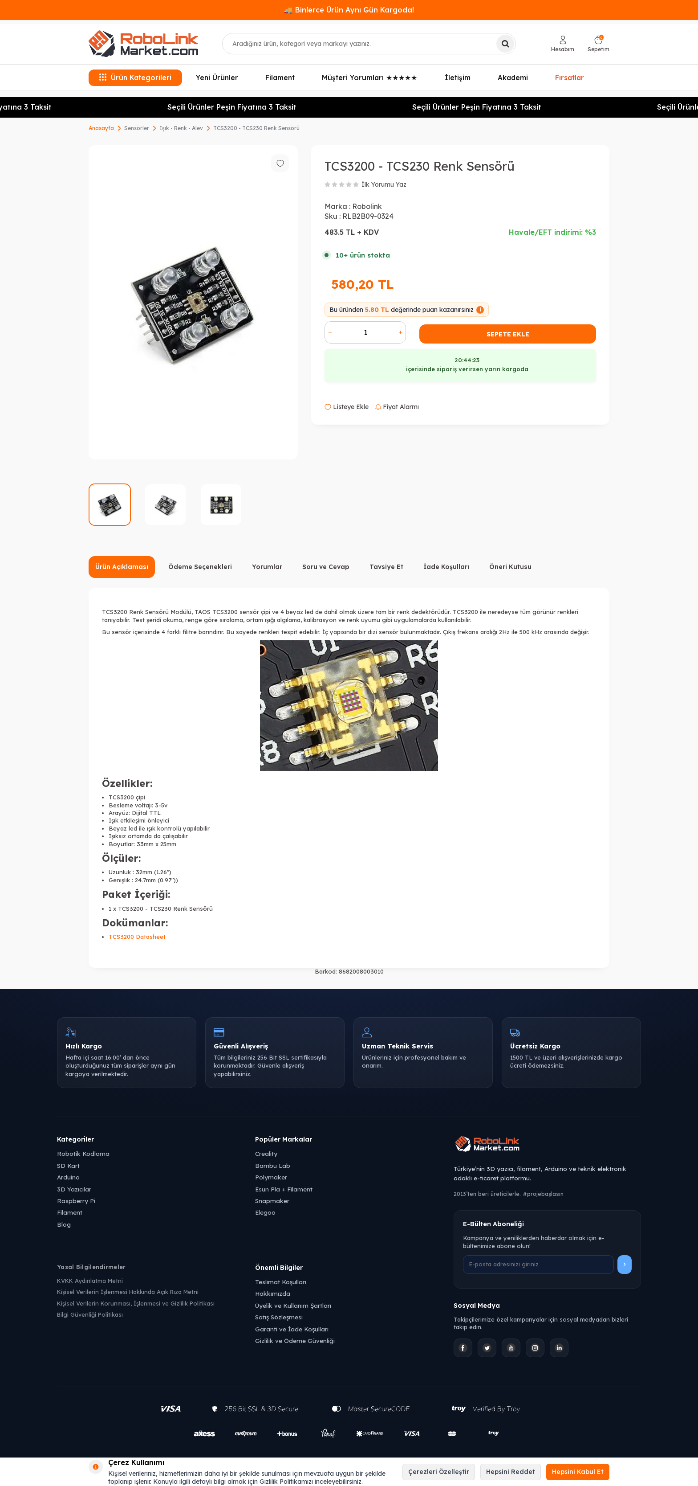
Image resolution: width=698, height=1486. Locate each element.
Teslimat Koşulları (280, 1281)
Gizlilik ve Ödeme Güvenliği (295, 1340)
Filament (280, 77)
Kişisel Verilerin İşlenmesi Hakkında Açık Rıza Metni (128, 1291)
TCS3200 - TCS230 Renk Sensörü (256, 128)
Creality (266, 1153)
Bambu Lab (272, 1165)
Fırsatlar (569, 78)
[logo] (143, 43)
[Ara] (505, 44)
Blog (64, 1224)
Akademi (513, 77)
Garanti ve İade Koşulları (292, 1329)
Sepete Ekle (508, 334)
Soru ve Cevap (325, 567)
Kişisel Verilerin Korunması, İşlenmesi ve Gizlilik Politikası (136, 1303)
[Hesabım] (562, 44)
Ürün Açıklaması (121, 567)
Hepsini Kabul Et (578, 1472)
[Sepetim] (598, 44)
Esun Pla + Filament (283, 1189)
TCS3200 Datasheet (137, 936)
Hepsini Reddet (510, 1472)
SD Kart (68, 1165)
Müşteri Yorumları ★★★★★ (369, 77)
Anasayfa (101, 128)
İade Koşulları (446, 567)
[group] (193, 302)
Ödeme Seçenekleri (200, 567)
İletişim (458, 77)
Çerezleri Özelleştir (438, 1472)
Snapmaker (272, 1200)
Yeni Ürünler (217, 77)
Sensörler (136, 128)
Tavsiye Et (386, 567)
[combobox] (369, 43)
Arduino (68, 1177)
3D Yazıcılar (74, 1189)
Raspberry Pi (76, 1200)
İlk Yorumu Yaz (383, 184)
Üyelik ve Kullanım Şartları (293, 1305)
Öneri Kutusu (510, 567)
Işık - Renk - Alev (181, 128)
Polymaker (271, 1177)
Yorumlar (267, 567)
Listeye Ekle (347, 407)
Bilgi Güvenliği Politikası (90, 1314)
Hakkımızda (272, 1293)
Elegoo (265, 1212)
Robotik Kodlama (83, 1153)
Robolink (367, 206)
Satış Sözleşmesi (279, 1317)
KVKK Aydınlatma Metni (90, 1280)
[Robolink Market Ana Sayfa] (547, 1145)
